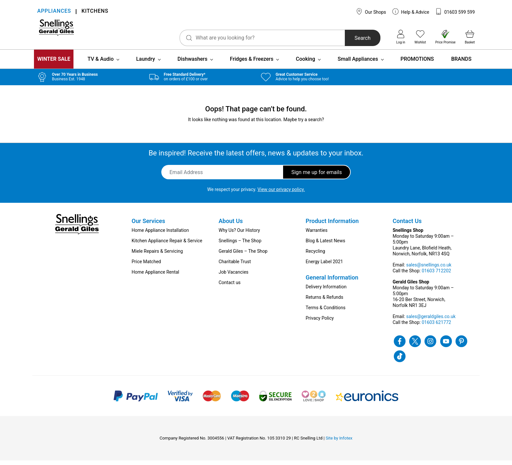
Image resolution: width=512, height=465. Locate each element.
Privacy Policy (320, 322)
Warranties (317, 234)
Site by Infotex (339, 442)
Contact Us (407, 225)
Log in (400, 37)
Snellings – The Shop (240, 245)
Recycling (315, 255)
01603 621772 (436, 326)
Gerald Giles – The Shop (243, 255)
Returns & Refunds (324, 301)
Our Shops (371, 11)
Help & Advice (410, 11)
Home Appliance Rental (155, 276)
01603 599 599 (455, 11)
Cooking (305, 63)
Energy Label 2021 (324, 266)
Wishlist (420, 37)
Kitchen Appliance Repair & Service (167, 245)
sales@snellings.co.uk (428, 269)
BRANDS (461, 63)
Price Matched (146, 266)
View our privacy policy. (281, 194)
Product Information (332, 225)
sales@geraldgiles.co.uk (431, 321)
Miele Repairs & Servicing (157, 255)
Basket (470, 37)
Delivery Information (326, 291)
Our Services (148, 225)
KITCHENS (94, 11)
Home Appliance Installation (160, 234)
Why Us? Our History (239, 234)
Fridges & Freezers (251, 63)
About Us (231, 225)
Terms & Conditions (325, 312)
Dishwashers (193, 63)
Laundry (145, 63)
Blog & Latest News (325, 245)
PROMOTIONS (417, 63)
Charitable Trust (235, 266)
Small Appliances (358, 63)
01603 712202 (436, 275)
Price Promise (445, 37)
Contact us (230, 287)
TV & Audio (101, 63)
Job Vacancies (233, 276)
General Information (332, 282)
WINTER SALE (53, 63)
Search (341, 38)
